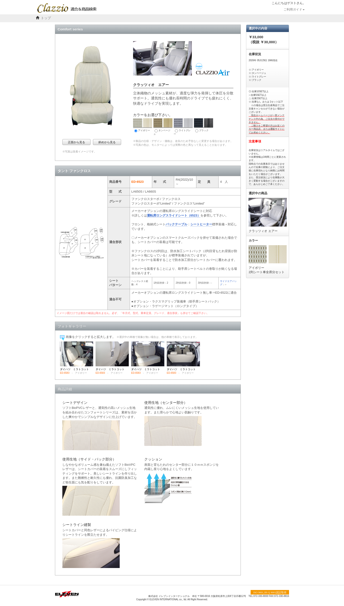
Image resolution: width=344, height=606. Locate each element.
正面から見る (76, 142)
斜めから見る (107, 142)
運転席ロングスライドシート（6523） (173, 215)
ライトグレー (183, 126)
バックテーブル (176, 224)
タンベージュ (162, 126)
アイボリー (142, 125)
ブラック (203, 125)
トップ (46, 18)
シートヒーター (201, 224)
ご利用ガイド (294, 9)
